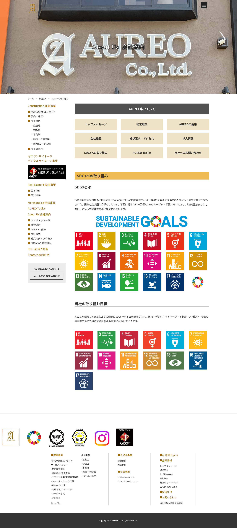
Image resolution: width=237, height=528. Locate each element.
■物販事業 (124, 471)
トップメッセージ (96, 124)
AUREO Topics (142, 153)
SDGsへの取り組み (95, 153)
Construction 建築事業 (42, 106)
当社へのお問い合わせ (188, 153)
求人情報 (188, 138)
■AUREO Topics (169, 455)
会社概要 (95, 138)
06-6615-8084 (46, 269)
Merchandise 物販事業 (41, 203)
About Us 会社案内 (39, 214)
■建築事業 (57, 455)
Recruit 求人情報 (38, 249)
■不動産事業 (125, 455)
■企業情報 (166, 460)
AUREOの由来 (188, 124)
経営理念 (141, 124)
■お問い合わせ (168, 497)
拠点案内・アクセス (142, 138)
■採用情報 (166, 492)
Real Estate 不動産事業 (42, 184)
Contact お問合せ (38, 255)
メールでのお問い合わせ (46, 276)
